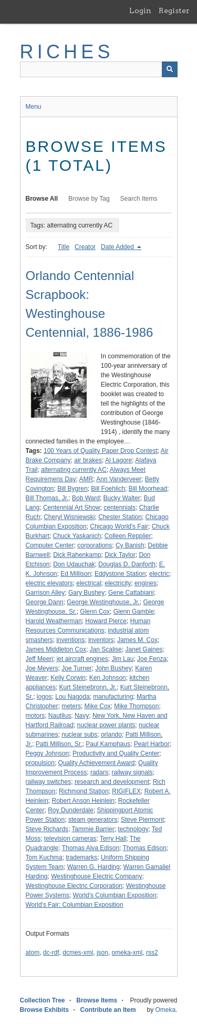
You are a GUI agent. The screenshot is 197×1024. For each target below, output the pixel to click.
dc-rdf (51, 952)
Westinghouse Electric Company (96, 876)
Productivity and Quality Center (115, 753)
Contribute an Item (108, 1009)
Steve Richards (47, 829)
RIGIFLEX (126, 791)
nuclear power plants (106, 725)
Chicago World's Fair (119, 526)
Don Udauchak (74, 564)
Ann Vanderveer (118, 479)
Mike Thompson (136, 706)
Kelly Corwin (68, 677)
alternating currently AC (74, 469)
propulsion (40, 763)
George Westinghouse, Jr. (103, 602)
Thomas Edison (145, 848)
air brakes (88, 460)
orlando (111, 734)
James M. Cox (137, 640)
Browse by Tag (89, 198)
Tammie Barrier (92, 829)
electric (159, 573)
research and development (112, 781)
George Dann (45, 602)
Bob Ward (86, 498)
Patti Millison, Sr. (59, 744)
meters (71, 706)
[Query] (99, 69)
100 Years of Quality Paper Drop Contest (101, 450)
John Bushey (113, 668)
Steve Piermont (142, 819)
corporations (94, 545)
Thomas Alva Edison (90, 848)
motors (35, 715)
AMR (86, 479)
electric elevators (49, 583)
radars (99, 772)
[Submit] (170, 69)
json (102, 952)
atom (33, 952)
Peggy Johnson (47, 753)
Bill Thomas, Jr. (47, 498)
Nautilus (59, 715)
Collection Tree (42, 1000)
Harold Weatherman (54, 621)
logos (44, 696)
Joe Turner (76, 668)
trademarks (81, 857)
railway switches (48, 781)
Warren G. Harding (93, 867)
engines (145, 583)
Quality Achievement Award (96, 763)
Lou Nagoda (72, 696)
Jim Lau (122, 659)
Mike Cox (98, 706)
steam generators (92, 819)
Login (140, 10)
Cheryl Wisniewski (69, 517)
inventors (101, 640)
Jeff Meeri (39, 659)
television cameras (70, 838)
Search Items (139, 198)
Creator (85, 247)
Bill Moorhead (148, 488)
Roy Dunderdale (71, 810)
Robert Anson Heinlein (83, 800)
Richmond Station (84, 791)
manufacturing (113, 696)
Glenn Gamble (133, 611)
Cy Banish (130, 545)
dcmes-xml (78, 952)
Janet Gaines (144, 649)
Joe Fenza (152, 659)
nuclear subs (79, 734)
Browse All (42, 198)
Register (174, 10)
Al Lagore (118, 460)
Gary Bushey (86, 592)
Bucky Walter (121, 498)
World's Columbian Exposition (115, 895)
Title (63, 247)
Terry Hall (113, 838)
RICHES (67, 52)
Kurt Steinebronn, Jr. (88, 687)
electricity (118, 583)
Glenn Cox (95, 611)
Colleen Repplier (128, 536)
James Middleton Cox (56, 649)
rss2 (152, 952)
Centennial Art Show (71, 507)
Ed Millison (75, 573)
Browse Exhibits (44, 1009)
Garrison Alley (45, 592)
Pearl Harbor (152, 744)
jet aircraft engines (82, 659)
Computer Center (50, 545)
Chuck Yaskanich (77, 536)
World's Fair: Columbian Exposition (74, 904)
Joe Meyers (42, 668)
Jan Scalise (106, 649)
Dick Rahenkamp (77, 554)
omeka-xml (127, 952)
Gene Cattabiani (131, 592)
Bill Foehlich (108, 488)
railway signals (132, 772)
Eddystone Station (120, 573)
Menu (34, 106)
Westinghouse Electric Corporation (74, 885)
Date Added (118, 247)
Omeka (165, 1009)
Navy (82, 715)
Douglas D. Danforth (126, 564)
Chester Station (120, 517)
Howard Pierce (106, 621)
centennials (119, 507)
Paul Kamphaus (108, 744)
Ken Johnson (107, 677)
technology (133, 829)
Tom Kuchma (44, 857)
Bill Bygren (72, 488)
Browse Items (96, 1000)
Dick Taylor (120, 554)
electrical (88, 583)
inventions (70, 640)
